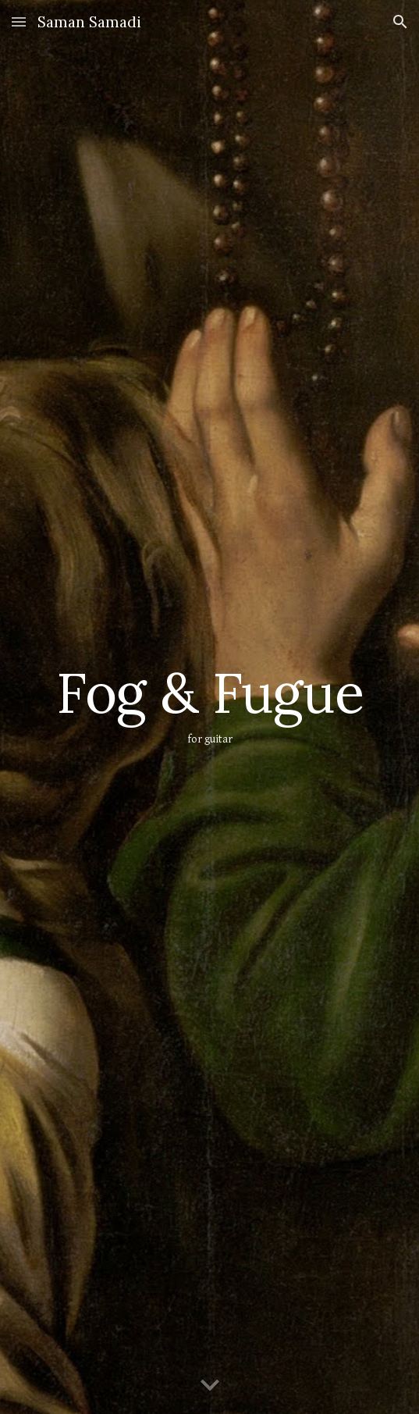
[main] (209, 707)
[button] (18, 21)
